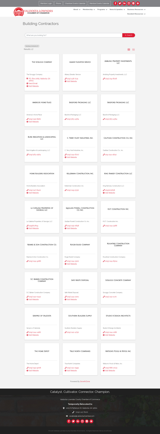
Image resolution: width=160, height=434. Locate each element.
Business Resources (135, 9)
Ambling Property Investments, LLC (115, 74)
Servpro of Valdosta (33, 328)
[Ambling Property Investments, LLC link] (118, 62)
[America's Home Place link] (41, 103)
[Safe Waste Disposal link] (80, 280)
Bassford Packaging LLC (73, 115)
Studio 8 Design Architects (112, 328)
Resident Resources (135, 14)
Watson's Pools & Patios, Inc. (112, 363)
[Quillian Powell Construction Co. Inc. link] (80, 209)
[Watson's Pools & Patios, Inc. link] (118, 351)
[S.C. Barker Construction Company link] (42, 280)
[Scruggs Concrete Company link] (118, 280)
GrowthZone (85, 381)
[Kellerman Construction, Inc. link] (80, 174)
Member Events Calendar (99, 3)
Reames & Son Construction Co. (37, 257)
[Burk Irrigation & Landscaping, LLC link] (42, 138)
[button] (129, 50)
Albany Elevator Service (73, 74)
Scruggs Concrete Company (112, 292)
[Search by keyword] (73, 35)
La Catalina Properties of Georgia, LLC (39, 221)
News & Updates (116, 9)
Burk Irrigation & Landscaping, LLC (38, 150)
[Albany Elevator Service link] (79, 62)
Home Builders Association (36, 186)
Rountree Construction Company (114, 257)
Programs (101, 9)
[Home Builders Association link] (42, 174)
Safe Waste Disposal (71, 292)
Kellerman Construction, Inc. (74, 186)
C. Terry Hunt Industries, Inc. (74, 150)
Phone (58, 3)
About (75, 9)
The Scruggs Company (34, 74)
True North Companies (72, 363)
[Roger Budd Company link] (80, 245)
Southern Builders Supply (73, 328)
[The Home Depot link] (42, 351)
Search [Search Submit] (128, 35)
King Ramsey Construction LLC (113, 186)
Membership (88, 9)
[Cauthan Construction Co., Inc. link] (118, 138)
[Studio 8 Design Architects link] (118, 316)
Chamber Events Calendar (75, 3)
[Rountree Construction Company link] (118, 245)
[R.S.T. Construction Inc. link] (118, 209)
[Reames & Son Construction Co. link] (41, 245)
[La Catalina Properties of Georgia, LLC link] (42, 209)
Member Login (46, 3)
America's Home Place (34, 115)
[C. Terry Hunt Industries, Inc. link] (80, 138)
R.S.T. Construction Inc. (110, 221)
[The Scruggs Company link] (42, 62)
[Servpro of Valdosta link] (42, 316)
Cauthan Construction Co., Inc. (113, 150)
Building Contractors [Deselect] (32, 46)
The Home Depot (32, 363)
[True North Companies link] (80, 351)
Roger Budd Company (72, 257)
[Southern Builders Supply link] (80, 316)
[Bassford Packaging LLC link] (80, 103)
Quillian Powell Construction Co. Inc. (77, 221)
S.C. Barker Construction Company (38, 292)
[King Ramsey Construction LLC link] (118, 174)
